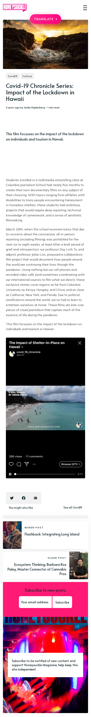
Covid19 (13, 76)
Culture (27, 76)
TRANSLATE (45, 19)
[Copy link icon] (35, 498)
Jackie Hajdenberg (34, 107)
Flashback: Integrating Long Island (52, 534)
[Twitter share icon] (12, 498)
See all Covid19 (72, 507)
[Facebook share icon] (24, 498)
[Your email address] (35, 602)
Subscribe (62, 602)
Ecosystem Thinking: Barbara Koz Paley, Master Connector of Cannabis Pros (36, 569)
